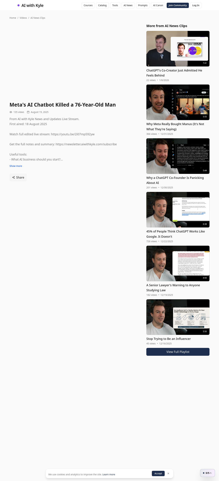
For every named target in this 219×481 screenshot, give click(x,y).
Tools (115, 5)
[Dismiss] (168, 473)
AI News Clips (37, 17)
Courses (88, 5)
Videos (23, 17)
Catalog (102, 5)
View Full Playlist (178, 352)
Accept (158, 473)
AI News (128, 5)
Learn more (108, 474)
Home (13, 17)
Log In (195, 5)
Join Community (178, 5)
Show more (16, 166)
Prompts (143, 5)
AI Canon (158, 5)
